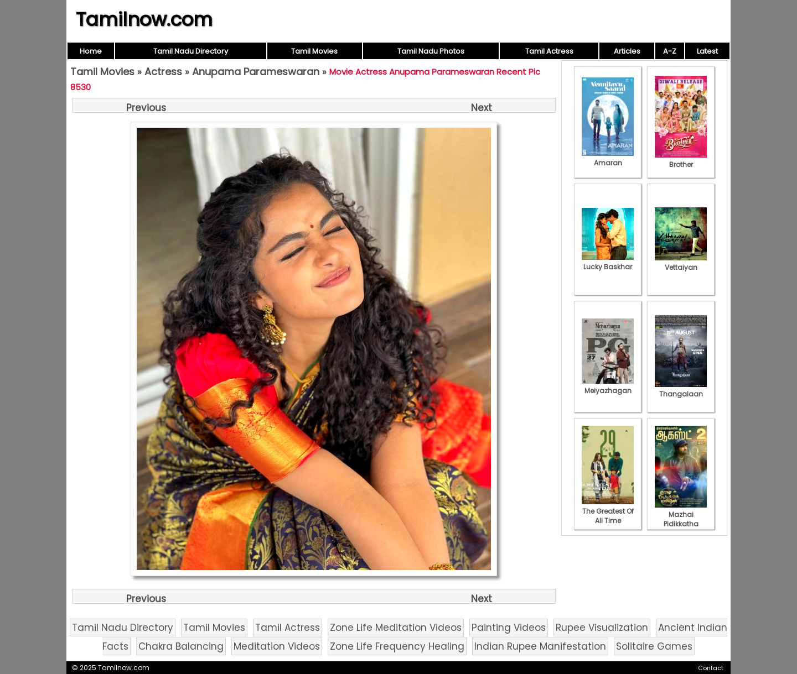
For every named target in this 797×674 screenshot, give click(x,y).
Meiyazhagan (608, 386)
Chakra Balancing (181, 646)
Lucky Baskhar (608, 262)
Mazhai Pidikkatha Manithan (681, 519)
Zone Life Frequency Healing (397, 646)
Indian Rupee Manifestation (540, 646)
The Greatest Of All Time (608, 511)
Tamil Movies (314, 51)
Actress (163, 72)
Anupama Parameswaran (255, 72)
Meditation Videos (277, 646)
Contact (710, 667)
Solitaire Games (654, 646)
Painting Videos (509, 627)
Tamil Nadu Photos (430, 51)
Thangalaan (681, 389)
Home (91, 51)
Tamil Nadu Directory (190, 51)
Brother (681, 159)
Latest (707, 51)
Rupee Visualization (602, 627)
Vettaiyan (681, 262)
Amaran (608, 158)
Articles (627, 51)
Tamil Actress (549, 51)
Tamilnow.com (144, 19)
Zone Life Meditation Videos (396, 627)
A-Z (669, 51)
